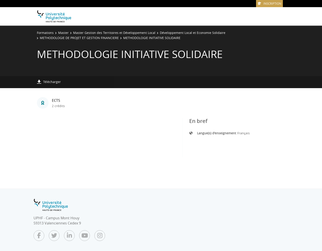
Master (63, 33)
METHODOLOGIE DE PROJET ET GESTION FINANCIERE (79, 38)
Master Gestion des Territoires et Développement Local (114, 33)
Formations (45, 33)
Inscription (269, 4)
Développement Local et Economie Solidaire (192, 33)
